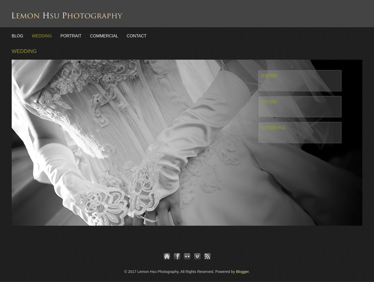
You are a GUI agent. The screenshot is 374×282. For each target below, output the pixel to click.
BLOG (17, 36)
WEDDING (42, 36)
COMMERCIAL (104, 36)
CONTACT (136, 36)
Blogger (242, 272)
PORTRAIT (71, 36)
